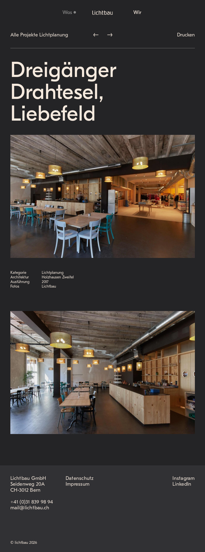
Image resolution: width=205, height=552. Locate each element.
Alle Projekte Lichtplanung (39, 35)
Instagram (183, 478)
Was (67, 12)
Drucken (186, 35)
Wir (137, 12)
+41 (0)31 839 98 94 (31, 502)
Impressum (77, 484)
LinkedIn (181, 484)
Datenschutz (80, 478)
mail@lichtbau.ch (29, 508)
